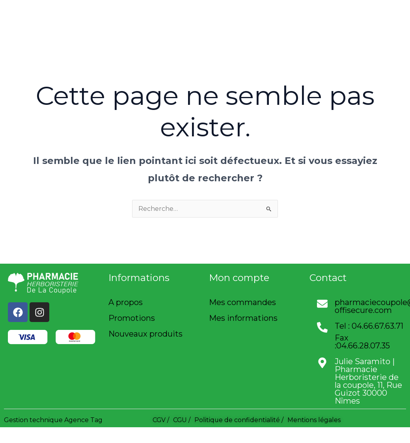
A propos (125, 302)
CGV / (161, 420)
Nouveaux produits (145, 334)
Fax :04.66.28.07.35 (362, 341)
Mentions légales (315, 420)
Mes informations (243, 318)
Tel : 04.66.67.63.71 (369, 326)
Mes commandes (242, 302)
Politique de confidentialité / (240, 420)
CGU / (182, 420)
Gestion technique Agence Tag (53, 420)
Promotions (131, 318)
